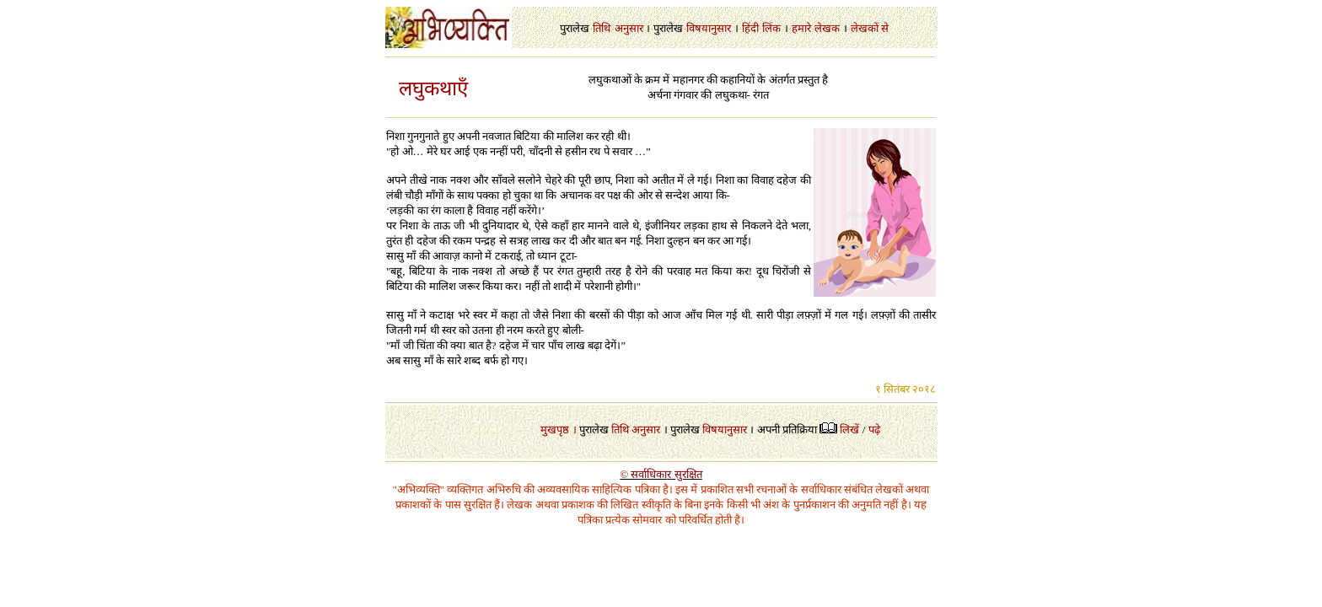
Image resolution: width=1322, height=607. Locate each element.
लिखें (849, 429)
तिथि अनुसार (635, 429)
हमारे (801, 28)
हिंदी (750, 28)
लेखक (827, 28)
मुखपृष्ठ (554, 429)
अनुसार (629, 28)
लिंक (771, 28)
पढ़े (874, 429)
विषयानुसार (708, 28)
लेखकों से (870, 28)
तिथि (601, 28)
